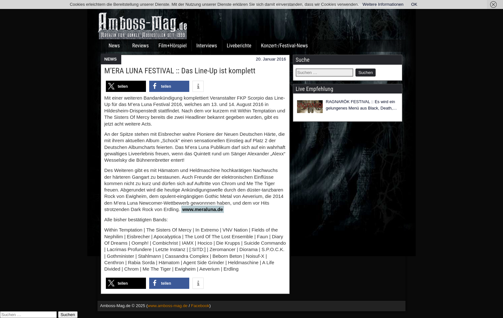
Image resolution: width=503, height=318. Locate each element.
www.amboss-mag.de (167, 305)
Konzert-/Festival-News (284, 46)
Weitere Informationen (383, 4)
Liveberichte (239, 46)
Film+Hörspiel (172, 46)
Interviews (206, 46)
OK (414, 4)
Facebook (200, 305)
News (114, 46)
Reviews (140, 46)
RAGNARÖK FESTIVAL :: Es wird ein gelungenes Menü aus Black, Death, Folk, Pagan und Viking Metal (360, 105)
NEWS (110, 59)
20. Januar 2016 (271, 59)
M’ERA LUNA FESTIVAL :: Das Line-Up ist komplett (179, 70)
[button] (126, 86)
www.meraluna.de (202, 209)
